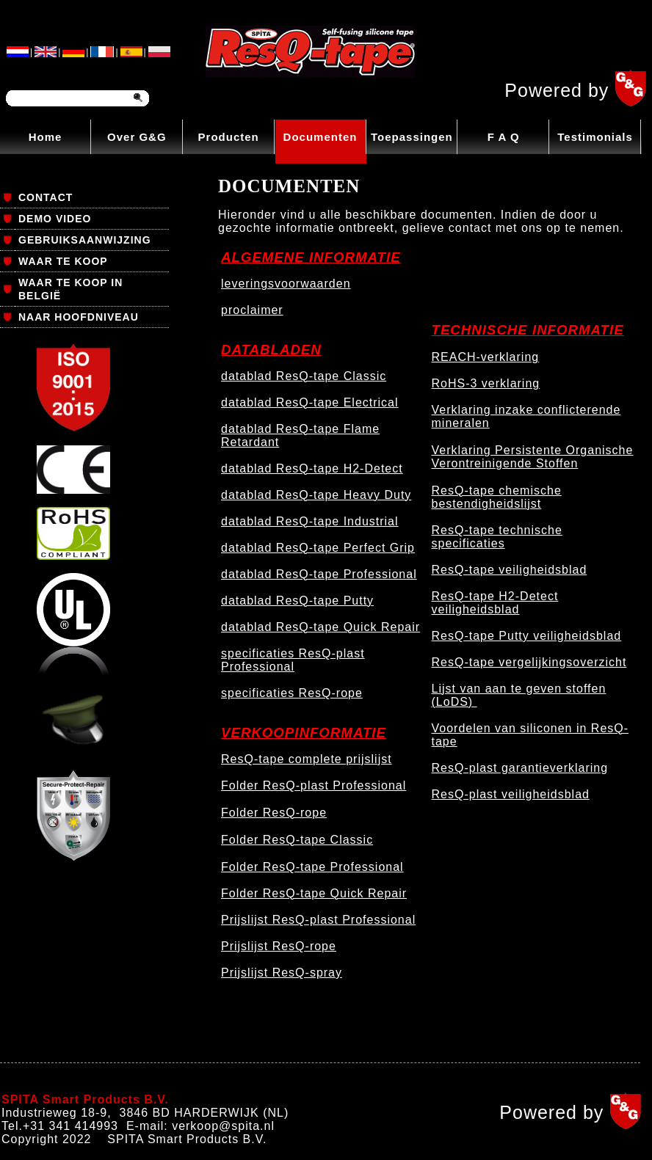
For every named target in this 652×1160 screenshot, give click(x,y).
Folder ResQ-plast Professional (313, 785)
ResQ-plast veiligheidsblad (511, 794)
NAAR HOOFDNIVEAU (78, 317)
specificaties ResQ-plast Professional (293, 660)
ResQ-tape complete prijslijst (306, 759)
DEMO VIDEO (54, 219)
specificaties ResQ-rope (292, 693)
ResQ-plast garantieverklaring (520, 768)
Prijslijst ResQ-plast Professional (318, 919)
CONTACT (45, 197)
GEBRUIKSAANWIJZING (84, 240)
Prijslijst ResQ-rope (278, 946)
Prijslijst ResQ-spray (281, 972)
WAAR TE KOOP (63, 261)
